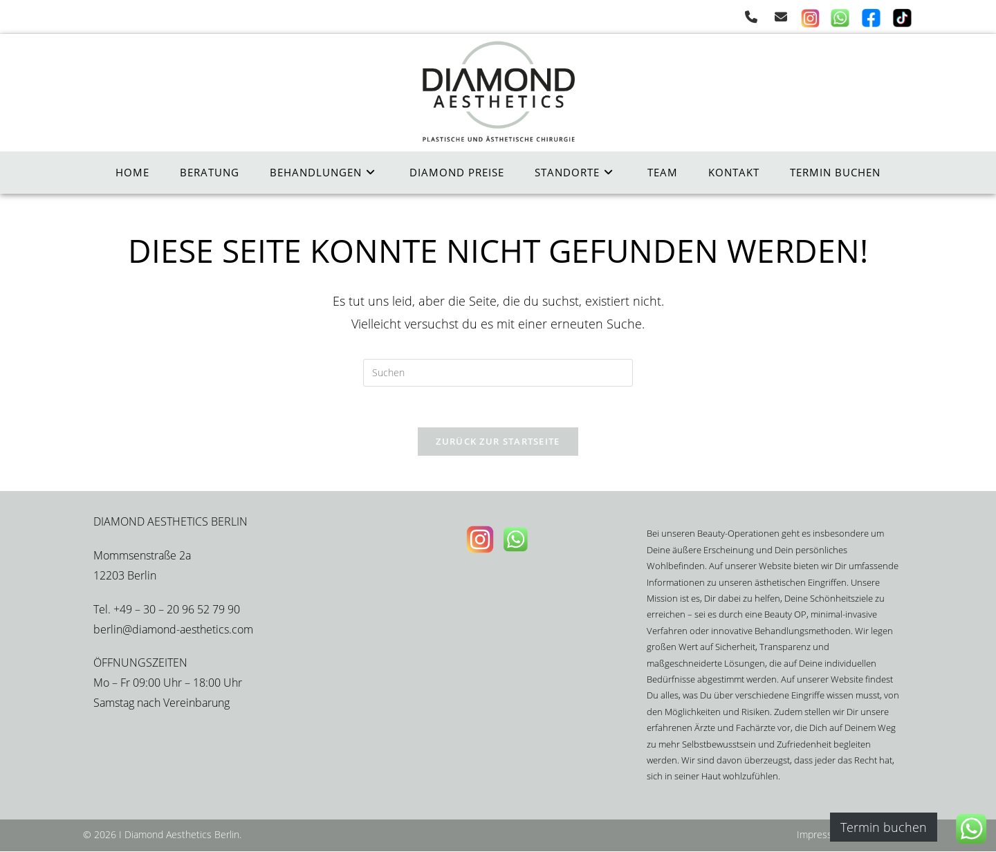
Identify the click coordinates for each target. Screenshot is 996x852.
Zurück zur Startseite (498, 442)
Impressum (821, 835)
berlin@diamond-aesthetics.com (173, 630)
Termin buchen (883, 827)
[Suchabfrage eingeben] (498, 373)
